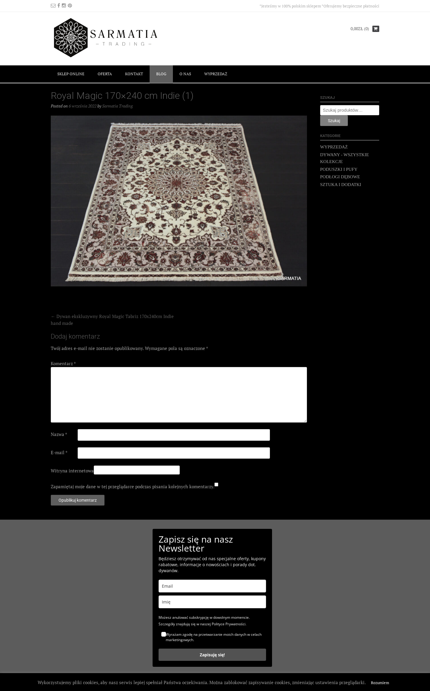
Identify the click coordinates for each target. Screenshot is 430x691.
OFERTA (105, 73)
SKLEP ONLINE (71, 73)
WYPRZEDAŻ (215, 73)
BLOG (161, 73)
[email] (212, 586)
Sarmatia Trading (117, 106)
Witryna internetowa (72, 471)
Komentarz (63, 363)
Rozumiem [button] (380, 682)
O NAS (185, 73)
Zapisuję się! (212, 655)
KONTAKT (134, 73)
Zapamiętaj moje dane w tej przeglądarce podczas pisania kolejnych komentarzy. (132, 486)
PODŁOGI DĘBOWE (340, 176)
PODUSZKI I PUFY (338, 169)
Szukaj (334, 120)
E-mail (59, 452)
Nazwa (59, 434)
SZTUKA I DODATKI (340, 184)
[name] (212, 601)
